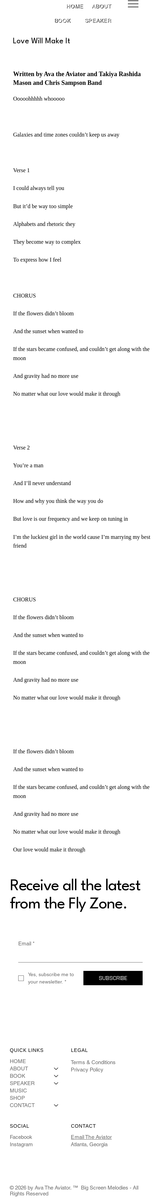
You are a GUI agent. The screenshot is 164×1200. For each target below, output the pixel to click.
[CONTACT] (56, 1105)
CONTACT (22, 1105)
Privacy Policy (87, 1070)
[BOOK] (56, 1076)
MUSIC (18, 1090)
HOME (18, 1061)
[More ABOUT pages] (115, 6)
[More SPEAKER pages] (115, 20)
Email (26, 943)
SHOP (17, 1098)
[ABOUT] (56, 1068)
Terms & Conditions (93, 1062)
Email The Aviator (91, 1137)
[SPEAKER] (56, 1083)
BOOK (17, 1076)
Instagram (21, 1144)
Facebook (21, 1137)
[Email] (78, 956)
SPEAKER (22, 1083)
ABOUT (19, 1068)
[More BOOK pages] (74, 20)
